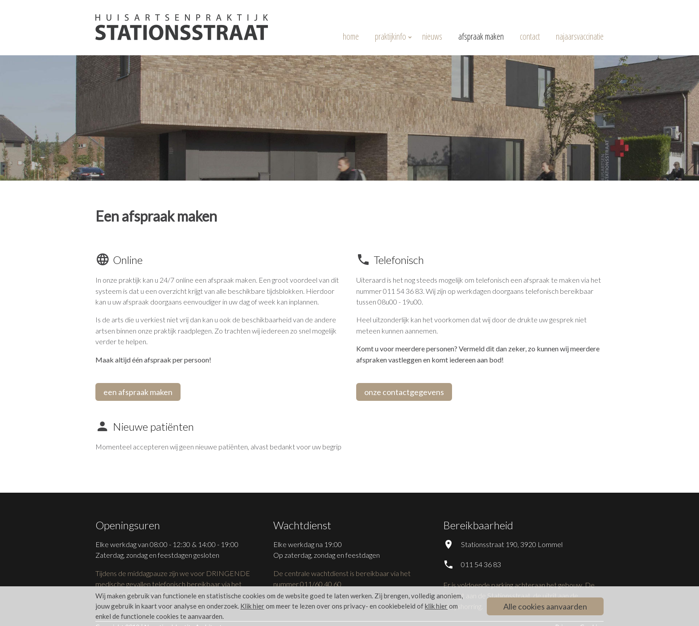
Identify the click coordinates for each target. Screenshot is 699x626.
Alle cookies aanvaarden (545, 606)
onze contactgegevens (404, 392)
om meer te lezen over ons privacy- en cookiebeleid (327, 606)
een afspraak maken (138, 392)
